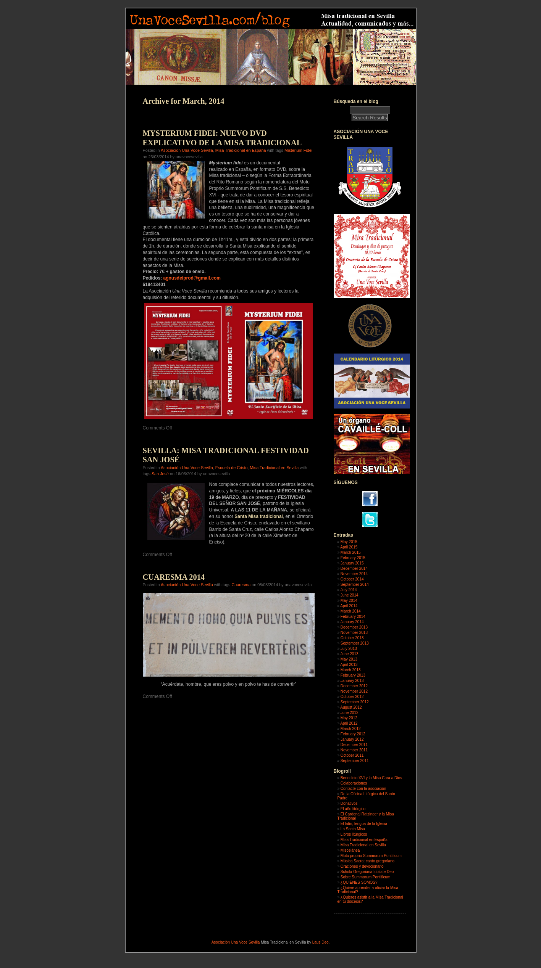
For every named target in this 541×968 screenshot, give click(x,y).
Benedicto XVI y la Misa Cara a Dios (371, 778)
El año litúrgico (353, 809)
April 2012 (348, 723)
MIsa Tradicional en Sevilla (363, 845)
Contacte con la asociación (363, 788)
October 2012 (352, 697)
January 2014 (352, 622)
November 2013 (354, 632)
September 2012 (355, 702)
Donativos (349, 803)
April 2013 (348, 664)
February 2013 (353, 675)
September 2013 (355, 643)
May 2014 (349, 600)
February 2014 (353, 616)
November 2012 (354, 691)
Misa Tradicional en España (240, 150)
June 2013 (350, 654)
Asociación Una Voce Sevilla (187, 150)
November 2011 (354, 750)
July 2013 (349, 648)
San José (160, 473)
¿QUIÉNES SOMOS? (359, 882)
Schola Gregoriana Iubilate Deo (367, 872)
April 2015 (348, 547)
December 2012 (354, 686)
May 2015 (349, 542)
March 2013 (351, 670)
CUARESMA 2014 (174, 577)
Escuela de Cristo (231, 467)
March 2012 (351, 729)
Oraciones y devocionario (362, 866)
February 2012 (353, 734)
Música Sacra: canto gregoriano (367, 861)
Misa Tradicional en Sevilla (274, 467)
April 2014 (348, 606)
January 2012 (352, 739)
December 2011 (354, 745)
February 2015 (353, 558)
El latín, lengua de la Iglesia (364, 824)
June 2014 (350, 595)
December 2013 (354, 627)
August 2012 (351, 707)
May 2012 (349, 718)
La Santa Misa (353, 829)
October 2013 (352, 638)
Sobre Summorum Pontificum (366, 877)
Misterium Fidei (298, 150)
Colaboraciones (354, 783)
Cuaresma (240, 584)
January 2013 (352, 681)
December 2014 (354, 568)
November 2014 (354, 574)
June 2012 (350, 713)
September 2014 (355, 584)
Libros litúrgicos (354, 834)
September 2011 (355, 761)
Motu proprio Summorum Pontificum (371, 856)
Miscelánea (350, 850)
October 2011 (352, 755)
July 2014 (349, 590)
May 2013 (349, 659)
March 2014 (351, 611)
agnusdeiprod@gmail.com (192, 278)
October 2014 (352, 579)
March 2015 (351, 552)
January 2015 (352, 563)
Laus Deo (320, 942)
